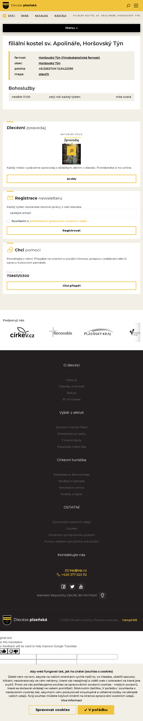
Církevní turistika (71, 460)
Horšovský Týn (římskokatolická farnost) (69, 57)
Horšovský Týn (50, 63)
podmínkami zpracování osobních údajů (58, 221)
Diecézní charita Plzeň (72, 427)
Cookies (71, 528)
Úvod (25, 15)
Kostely (61, 15)
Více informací (71, 700)
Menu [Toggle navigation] (71, 28)
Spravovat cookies (53, 710)
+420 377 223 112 (71, 575)
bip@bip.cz (76, 570)
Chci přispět (72, 285)
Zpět (9, 15)
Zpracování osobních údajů (71, 522)
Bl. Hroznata (71, 399)
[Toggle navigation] (136, 5)
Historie (71, 380)
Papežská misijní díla (71, 446)
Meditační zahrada (71, 481)
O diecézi (71, 365)
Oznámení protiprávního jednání (71, 535)
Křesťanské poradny (71, 433)
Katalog (41, 15)
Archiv (71, 179)
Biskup (71, 393)
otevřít (44, 74)
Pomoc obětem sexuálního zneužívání (71, 541)
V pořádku (96, 710)
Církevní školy (71, 440)
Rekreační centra (71, 487)
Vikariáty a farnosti (71, 386)
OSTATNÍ (72, 507)
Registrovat (71, 230)
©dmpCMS (129, 620)
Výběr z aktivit (71, 412)
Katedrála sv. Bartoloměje (71, 474)
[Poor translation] (14, 651)
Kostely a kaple (71, 494)
